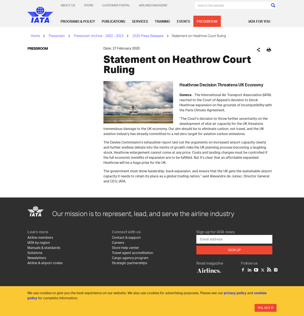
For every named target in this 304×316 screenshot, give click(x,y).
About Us (68, 5)
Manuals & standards (43, 247)
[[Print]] (269, 49)
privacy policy (235, 293)
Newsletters (36, 257)
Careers (118, 242)
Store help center (125, 247)
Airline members (40, 237)
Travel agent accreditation (132, 252)
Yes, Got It (265, 307)
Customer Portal (116, 5)
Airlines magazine (153, 5)
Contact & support (126, 237)
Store (88, 5)
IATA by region (38, 242)
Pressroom (207, 21)
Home (35, 35)
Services (140, 21)
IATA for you (259, 21)
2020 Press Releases (148, 35)
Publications (113, 21)
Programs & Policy (78, 21)
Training (162, 21)
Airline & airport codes (44, 263)
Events (183, 21)
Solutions (34, 252)
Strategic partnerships (129, 263)
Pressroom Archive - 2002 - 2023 (99, 35)
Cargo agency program (130, 257)
